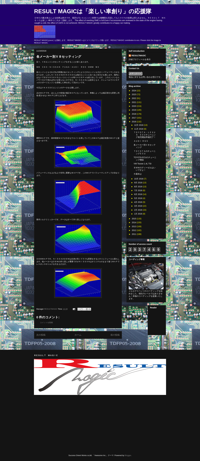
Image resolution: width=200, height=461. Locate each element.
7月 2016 (138, 190)
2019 (134, 110)
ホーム (78, 335)
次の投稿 (40, 335)
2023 (134, 94)
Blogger (128, 455)
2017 (134, 118)
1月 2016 (138, 214)
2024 (134, 90)
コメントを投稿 (46, 322)
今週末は (138, 174)
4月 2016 (138, 202)
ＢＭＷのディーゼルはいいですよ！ (145, 168)
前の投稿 (115, 335)
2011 (134, 234)
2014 (134, 222)
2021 (134, 102)
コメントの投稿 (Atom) (80, 342)
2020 (134, 106)
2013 (134, 226)
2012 (134, 230)
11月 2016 (139, 129)
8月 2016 (138, 186)
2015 (134, 218)
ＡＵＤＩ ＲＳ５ (141, 141)
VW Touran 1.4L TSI (142, 163)
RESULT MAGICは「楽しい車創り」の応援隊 (92, 11)
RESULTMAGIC (139, 55)
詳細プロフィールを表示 (140, 59)
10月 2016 (139, 179)
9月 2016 (138, 182)
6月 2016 (138, 194)
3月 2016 (138, 206)
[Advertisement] (67, 404)
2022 (134, 98)
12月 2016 (139, 125)
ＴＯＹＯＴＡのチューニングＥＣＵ (145, 152)
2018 (134, 114)
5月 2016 (138, 198)
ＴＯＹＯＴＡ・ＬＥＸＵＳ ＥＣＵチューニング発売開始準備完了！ (145, 134)
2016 (134, 121)
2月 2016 (138, 210)
